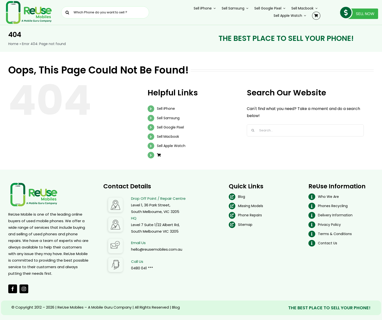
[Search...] (305, 130)
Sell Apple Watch (171, 145)
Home (13, 43)
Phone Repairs (250, 215)
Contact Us (327, 243)
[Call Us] (115, 259)
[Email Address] (115, 240)
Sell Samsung (168, 118)
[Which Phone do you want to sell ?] (105, 12)
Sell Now (356, 14)
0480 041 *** (142, 268)
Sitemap (245, 224)
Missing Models (250, 205)
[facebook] (12, 288)
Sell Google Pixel (170, 127)
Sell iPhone (166, 108)
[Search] (67, 12)
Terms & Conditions (335, 233)
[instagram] (23, 288)
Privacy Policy (329, 224)
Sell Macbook (168, 136)
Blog (241, 196)
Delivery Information (335, 215)
